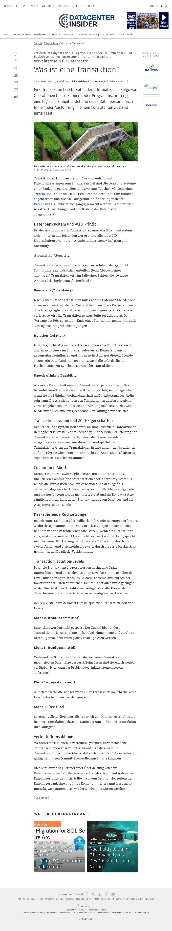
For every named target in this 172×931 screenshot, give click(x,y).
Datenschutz (94, 899)
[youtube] (99, 894)
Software (54, 34)
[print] (16, 89)
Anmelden (156, 6)
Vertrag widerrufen (53, 899)
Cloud (120, 34)
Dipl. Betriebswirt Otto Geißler (88, 81)
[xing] (16, 68)
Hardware (40, 34)
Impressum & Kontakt (125, 899)
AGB (20, 899)
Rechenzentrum (22, 34)
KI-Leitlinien (141, 899)
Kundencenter (68, 899)
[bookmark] (126, 81)
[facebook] (16, 53)
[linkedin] (16, 75)
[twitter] (16, 60)
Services (68, 34)
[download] (16, 97)
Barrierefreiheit (107, 899)
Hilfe (41, 899)
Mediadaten (81, 899)
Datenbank (42, 204)
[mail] (16, 82)
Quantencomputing (88, 34)
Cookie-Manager (30, 899)
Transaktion (43, 194)
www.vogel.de (143, 912)
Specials (38, 43)
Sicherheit (108, 34)
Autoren (150, 899)
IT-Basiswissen (51, 43)
